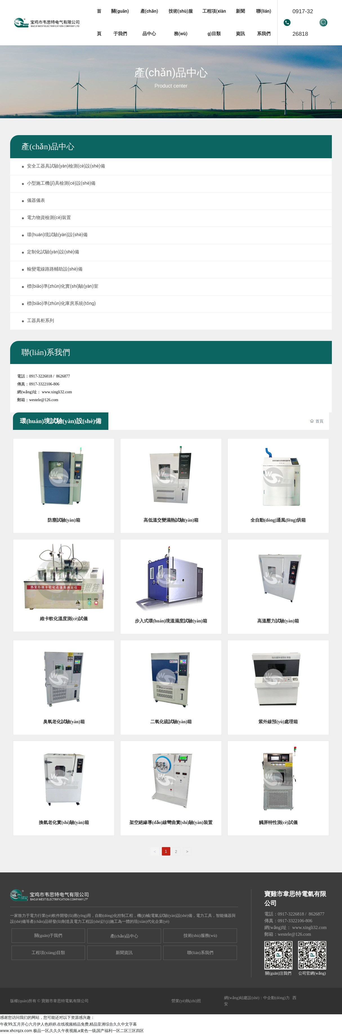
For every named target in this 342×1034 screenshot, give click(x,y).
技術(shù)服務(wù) (200, 935)
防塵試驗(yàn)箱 (64, 520)
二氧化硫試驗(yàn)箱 (171, 721)
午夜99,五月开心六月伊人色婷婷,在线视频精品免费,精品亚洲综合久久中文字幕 (68, 1024)
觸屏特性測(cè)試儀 (278, 822)
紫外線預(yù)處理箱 (278, 721)
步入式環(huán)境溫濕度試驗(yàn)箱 (171, 620)
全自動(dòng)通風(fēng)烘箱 (278, 520)
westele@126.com (43, 400)
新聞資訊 (124, 952)
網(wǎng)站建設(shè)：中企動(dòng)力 (257, 998)
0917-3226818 (302, 22)
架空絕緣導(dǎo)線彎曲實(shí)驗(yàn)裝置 (170, 822)
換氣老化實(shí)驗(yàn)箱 (64, 822)
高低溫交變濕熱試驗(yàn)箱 (171, 520)
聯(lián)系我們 (200, 952)
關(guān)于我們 (48, 935)
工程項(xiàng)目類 (48, 952)
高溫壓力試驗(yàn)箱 (278, 620)
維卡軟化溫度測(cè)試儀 (64, 618)
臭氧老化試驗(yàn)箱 (64, 721)
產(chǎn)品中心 (171, 72)
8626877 (63, 376)
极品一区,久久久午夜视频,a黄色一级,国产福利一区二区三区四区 (88, 1030)
